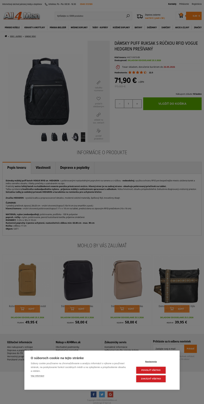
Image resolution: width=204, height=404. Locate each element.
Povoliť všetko (154, 370)
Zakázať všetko (154, 379)
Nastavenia (154, 362)
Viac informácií (37, 376)
